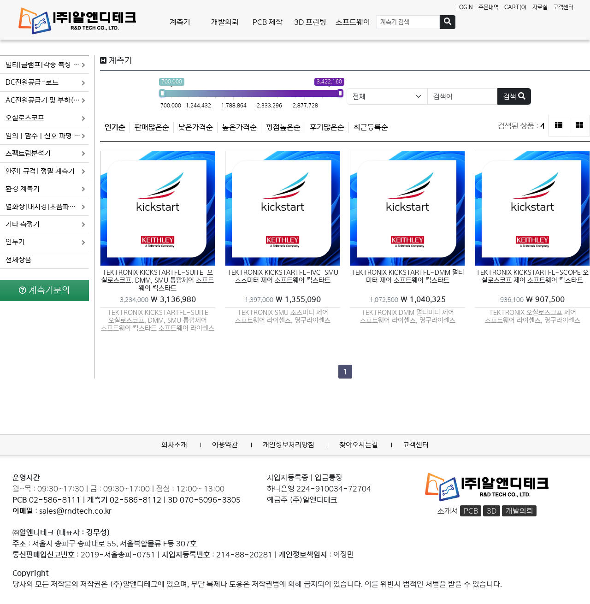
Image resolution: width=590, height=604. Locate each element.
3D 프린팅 (310, 22)
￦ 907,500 (532, 299)
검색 (514, 96)
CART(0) (515, 7)
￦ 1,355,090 (283, 299)
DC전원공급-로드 (45, 82)
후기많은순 (327, 127)
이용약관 (225, 445)
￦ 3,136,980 (158, 299)
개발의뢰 (225, 22)
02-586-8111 (55, 500)
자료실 (540, 7)
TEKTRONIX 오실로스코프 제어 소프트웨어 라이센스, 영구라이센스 (532, 316)
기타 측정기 (45, 224)
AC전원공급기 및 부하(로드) (47, 100)
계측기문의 (44, 290)
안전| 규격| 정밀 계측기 (45, 171)
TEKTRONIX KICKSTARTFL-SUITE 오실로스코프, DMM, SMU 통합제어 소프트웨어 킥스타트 (157, 280)
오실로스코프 (45, 118)
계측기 (180, 22)
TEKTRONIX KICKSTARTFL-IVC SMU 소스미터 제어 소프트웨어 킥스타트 (283, 276)
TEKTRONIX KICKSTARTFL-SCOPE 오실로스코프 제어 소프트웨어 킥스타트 (532, 276)
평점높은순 (283, 127)
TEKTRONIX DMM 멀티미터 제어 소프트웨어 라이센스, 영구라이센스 (407, 316)
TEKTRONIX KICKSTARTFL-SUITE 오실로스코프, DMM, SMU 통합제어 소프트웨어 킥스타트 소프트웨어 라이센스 (157, 320)
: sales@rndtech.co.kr (62, 511)
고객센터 (563, 7)
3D (491, 511)
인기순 (115, 127)
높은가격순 (239, 127)
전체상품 (18, 260)
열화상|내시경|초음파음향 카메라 (47, 207)
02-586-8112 (135, 500)
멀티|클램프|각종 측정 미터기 (47, 65)
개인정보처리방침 (288, 445)
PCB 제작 (268, 22)
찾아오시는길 (358, 445)
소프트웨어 (353, 22)
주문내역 (488, 7)
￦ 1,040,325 (408, 299)
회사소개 (174, 445)
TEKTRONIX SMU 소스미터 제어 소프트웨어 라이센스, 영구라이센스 (282, 316)
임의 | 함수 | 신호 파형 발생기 (47, 136)
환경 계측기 (45, 189)
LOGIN (464, 7)
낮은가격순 (195, 127)
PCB (471, 511)
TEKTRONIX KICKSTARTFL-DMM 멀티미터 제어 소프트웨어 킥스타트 (407, 276)
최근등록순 (371, 127)
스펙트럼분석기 (45, 153)
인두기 (45, 242)
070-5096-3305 (210, 500)
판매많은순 (152, 127)
